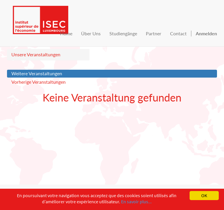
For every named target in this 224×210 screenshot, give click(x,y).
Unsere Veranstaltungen (35, 54)
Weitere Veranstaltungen (36, 73)
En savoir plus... (136, 201)
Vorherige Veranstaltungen (38, 82)
